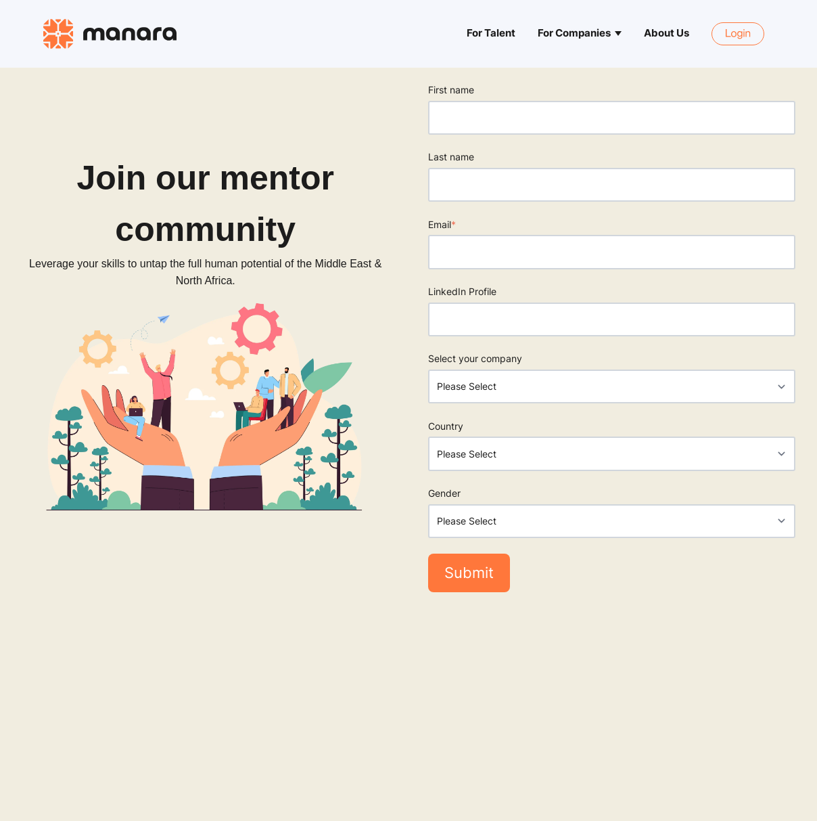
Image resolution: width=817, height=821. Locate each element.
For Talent (491, 33)
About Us (666, 33)
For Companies (574, 33)
